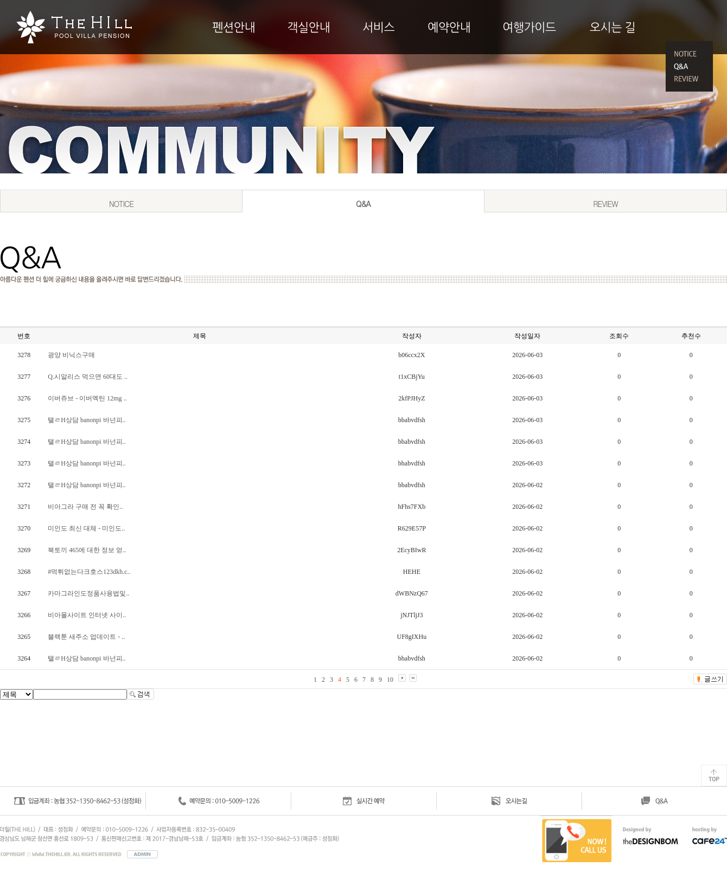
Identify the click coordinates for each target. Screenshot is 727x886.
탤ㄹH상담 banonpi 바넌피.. (86, 420)
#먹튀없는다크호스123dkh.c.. (89, 571)
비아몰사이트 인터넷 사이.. (87, 615)
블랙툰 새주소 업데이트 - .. (86, 637)
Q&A (363, 203)
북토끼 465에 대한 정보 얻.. (87, 550)
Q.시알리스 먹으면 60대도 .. (87, 376)
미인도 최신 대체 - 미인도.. (86, 528)
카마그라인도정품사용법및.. (88, 593)
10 (390, 679)
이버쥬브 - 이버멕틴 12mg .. (87, 398)
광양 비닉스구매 (71, 355)
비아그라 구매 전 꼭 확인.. (85, 506)
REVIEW (605, 203)
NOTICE (121, 203)
